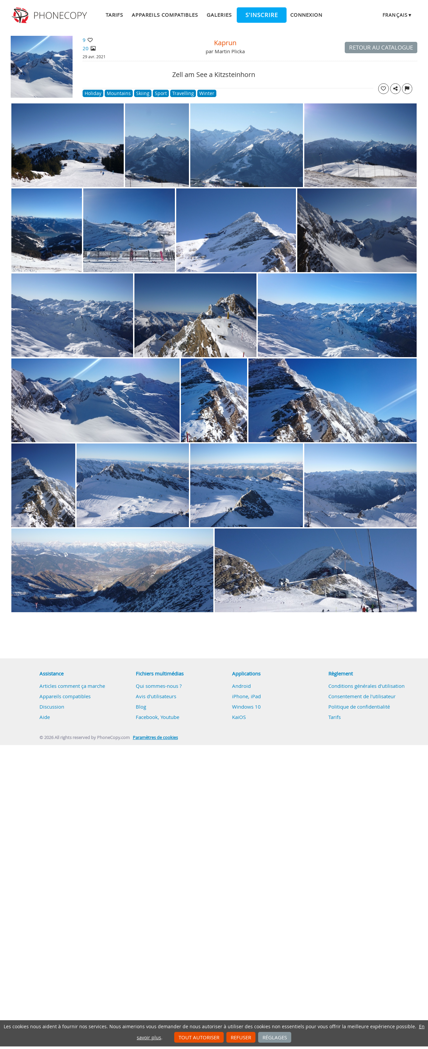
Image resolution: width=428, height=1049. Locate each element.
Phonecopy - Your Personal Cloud (50, 15)
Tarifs (114, 14)
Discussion (51, 706)
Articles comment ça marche (72, 685)
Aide (44, 717)
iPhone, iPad (246, 696)
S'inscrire (261, 15)
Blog (141, 706)
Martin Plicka (230, 51)
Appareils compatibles (165, 14)
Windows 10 (246, 706)
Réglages (274, 1037)
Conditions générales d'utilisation (366, 685)
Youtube (169, 717)
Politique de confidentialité (359, 706)
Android (241, 685)
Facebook (147, 717)
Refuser (241, 1037)
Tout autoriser (199, 1037)
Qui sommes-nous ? (159, 685)
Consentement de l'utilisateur (362, 696)
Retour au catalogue (381, 47)
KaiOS (239, 717)
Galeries (219, 14)
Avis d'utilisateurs (156, 696)
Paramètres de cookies (155, 737)
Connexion (306, 14)
